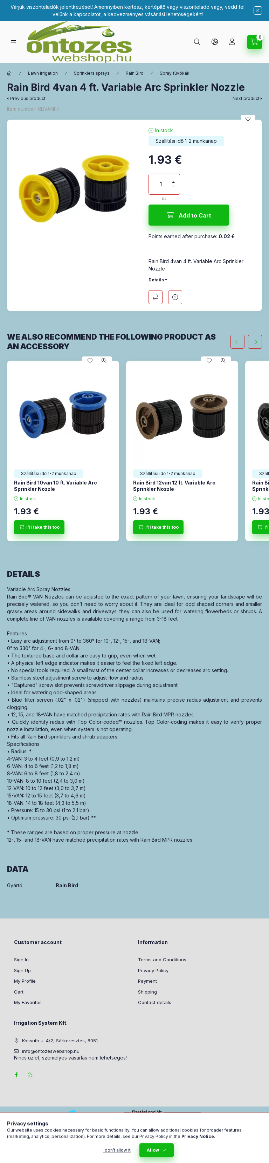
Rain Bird (135, 73)
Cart (18, 992)
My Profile (25, 981)
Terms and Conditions (162, 959)
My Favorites (28, 1002)
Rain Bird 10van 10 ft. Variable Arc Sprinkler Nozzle (55, 486)
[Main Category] (9, 73)
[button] (74, 187)
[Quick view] (104, 360)
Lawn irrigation (43, 73)
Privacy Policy (153, 970)
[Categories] (13, 42)
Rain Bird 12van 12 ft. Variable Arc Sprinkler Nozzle (174, 486)
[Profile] (232, 42)
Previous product (28, 98)
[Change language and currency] (215, 42)
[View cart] (254, 42)
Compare (156, 297)
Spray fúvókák (174, 73)
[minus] (173, 189)
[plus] (173, 179)
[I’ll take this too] (39, 527)
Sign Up (22, 970)
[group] (134, 451)
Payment (147, 981)
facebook (16, 1075)
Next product (246, 98)
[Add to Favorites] (248, 119)
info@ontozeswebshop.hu (51, 1051)
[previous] (237, 342)
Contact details (154, 1002)
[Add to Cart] (189, 215)
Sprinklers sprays (92, 73)
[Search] (197, 42)
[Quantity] (161, 184)
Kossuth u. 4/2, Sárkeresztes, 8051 (60, 1040)
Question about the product (175, 297)
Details (156, 279)
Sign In (21, 959)
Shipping (147, 992)
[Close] (258, 10)
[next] (255, 342)
